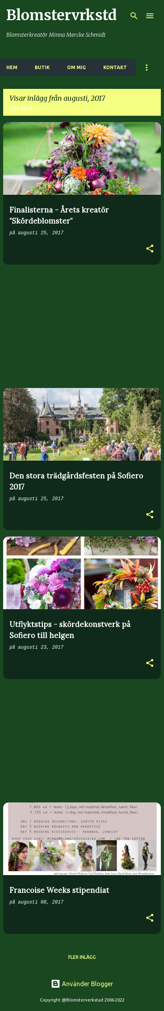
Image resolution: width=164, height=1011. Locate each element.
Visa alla (20, 108)
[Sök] (134, 15)
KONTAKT (115, 67)
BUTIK (42, 67)
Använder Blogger (82, 983)
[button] (150, 249)
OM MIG (76, 67)
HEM (11, 67)
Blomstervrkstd (61, 15)
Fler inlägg (82, 957)
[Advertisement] (82, 326)
